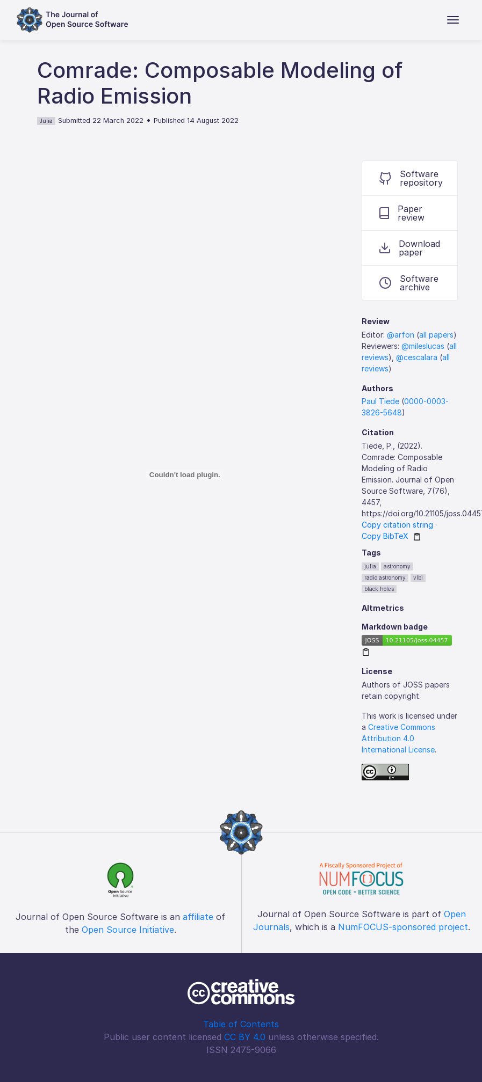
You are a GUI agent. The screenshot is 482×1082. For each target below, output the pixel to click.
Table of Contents (241, 1024)
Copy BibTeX (385, 535)
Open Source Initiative (128, 929)
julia (370, 566)
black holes (379, 589)
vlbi (418, 577)
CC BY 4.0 (244, 1037)
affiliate (198, 916)
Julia (46, 121)
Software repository (411, 178)
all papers (436, 334)
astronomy (397, 566)
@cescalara (416, 357)
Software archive (408, 283)
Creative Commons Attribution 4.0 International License (398, 738)
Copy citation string (397, 524)
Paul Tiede (380, 401)
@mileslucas (422, 345)
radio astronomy (385, 577)
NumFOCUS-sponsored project (403, 927)
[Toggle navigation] (453, 20)
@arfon (400, 334)
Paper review (402, 213)
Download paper (409, 248)
